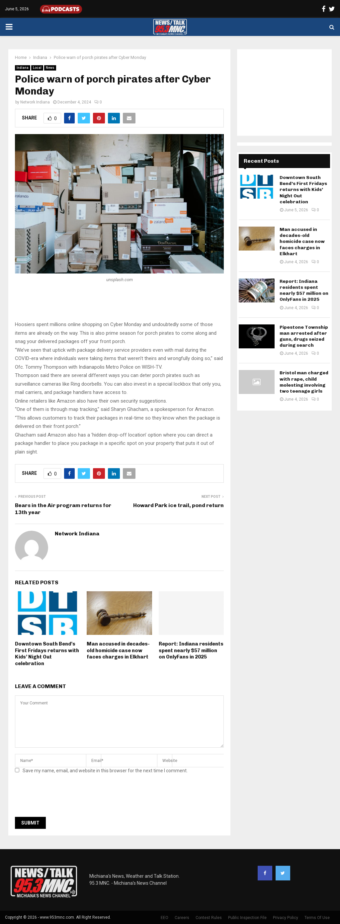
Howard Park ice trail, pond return (178, 505)
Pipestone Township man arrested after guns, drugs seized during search (304, 336)
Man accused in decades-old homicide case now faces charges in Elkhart (118, 650)
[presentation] (65, 797)
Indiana (23, 68)
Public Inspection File (247, 917)
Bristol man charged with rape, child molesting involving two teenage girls (304, 382)
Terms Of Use (317, 917)
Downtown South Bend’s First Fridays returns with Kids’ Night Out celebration (47, 653)
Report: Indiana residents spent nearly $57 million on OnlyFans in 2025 (191, 650)
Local (37, 68)
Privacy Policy (285, 917)
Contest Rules (209, 917)
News (50, 68)
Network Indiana (35, 102)
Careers (182, 917)
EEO (164, 917)
